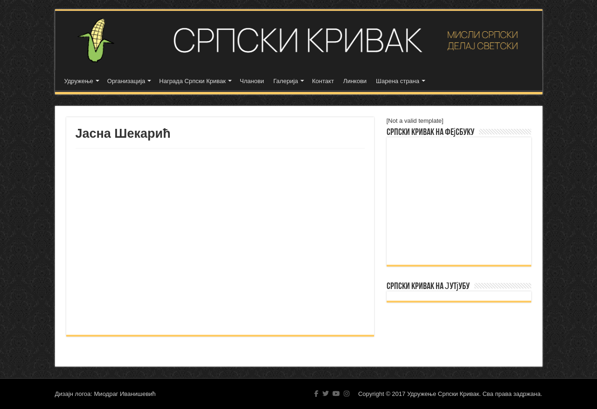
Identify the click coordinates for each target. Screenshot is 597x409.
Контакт (323, 81)
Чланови (252, 81)
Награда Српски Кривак (192, 81)
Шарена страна (397, 81)
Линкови (355, 81)
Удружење (78, 81)
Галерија (285, 81)
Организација (126, 81)
